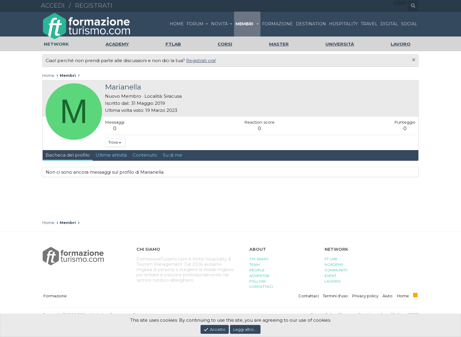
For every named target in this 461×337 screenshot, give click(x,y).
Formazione (55, 295)
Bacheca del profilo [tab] (68, 155)
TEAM (254, 264)
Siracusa (173, 96)
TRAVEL (369, 23)
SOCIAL (409, 23)
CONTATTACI (261, 286)
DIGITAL (389, 23)
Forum (195, 23)
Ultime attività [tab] (111, 155)
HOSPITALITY (343, 23)
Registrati (93, 5)
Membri (244, 23)
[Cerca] (413, 6)
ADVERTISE (259, 275)
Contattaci (308, 295)
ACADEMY (334, 264)
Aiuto (387, 295)
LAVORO (333, 281)
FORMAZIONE (277, 23)
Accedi (53, 5)
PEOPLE (257, 270)
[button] (207, 23)
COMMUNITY (336, 270)
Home (177, 23)
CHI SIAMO (258, 259)
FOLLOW (257, 281)
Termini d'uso (335, 295)
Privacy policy (365, 295)
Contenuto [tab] (145, 155)
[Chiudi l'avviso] (412, 60)
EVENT (330, 275)
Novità (219, 23)
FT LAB (331, 259)
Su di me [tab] (172, 155)
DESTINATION (311, 23)
